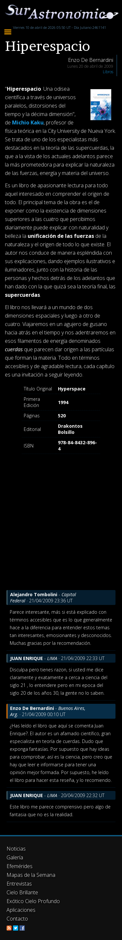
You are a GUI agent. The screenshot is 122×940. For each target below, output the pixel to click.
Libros (108, 72)
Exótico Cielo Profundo (33, 901)
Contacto (17, 918)
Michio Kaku (28, 122)
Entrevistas (19, 883)
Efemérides (20, 866)
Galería (15, 857)
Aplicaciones (21, 909)
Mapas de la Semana (31, 874)
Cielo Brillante (22, 892)
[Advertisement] (61, 529)
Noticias (16, 848)
